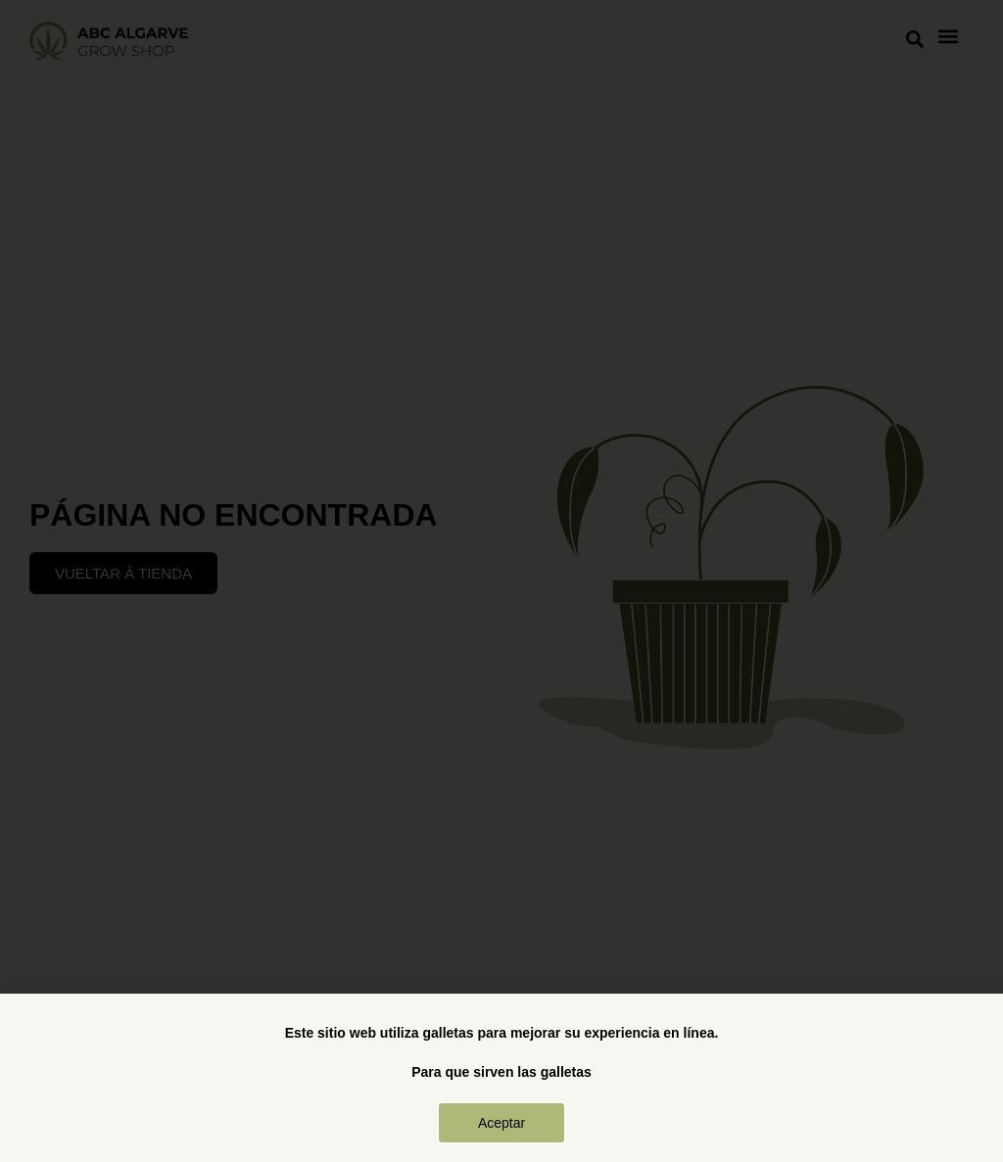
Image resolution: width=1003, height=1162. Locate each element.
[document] (501, 581)
